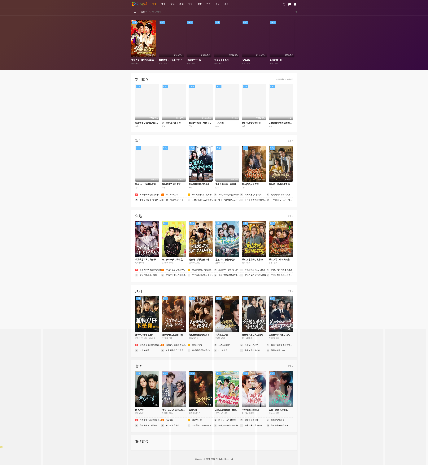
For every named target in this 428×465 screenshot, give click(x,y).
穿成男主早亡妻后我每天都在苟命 (174, 270)
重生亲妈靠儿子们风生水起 (148, 200)
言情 (190, 4)
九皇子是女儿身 (250, 60)
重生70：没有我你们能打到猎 (148, 184)
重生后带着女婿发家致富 (227, 194)
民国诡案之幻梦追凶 (251, 194)
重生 (163, 4)
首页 (154, 4)
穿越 (172, 4)
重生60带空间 (169, 194)
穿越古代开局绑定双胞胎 (279, 270)
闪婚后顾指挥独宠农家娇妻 (281, 123)
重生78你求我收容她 (172, 200)
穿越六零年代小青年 (146, 275)
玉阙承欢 (275, 60)
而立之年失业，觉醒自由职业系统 (204, 123)
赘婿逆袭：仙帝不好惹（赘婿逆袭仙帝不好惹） (209, 60)
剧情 (226, 4)
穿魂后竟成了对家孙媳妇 (253, 270)
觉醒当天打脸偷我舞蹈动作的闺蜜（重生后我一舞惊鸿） (280, 194)
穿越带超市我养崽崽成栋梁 (174, 275)
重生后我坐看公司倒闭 (199, 184)
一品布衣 (219, 123)
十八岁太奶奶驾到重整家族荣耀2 (253, 200)
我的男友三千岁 (222, 60)
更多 (290, 141)
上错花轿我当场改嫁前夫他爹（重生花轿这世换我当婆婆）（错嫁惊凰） (201, 200)
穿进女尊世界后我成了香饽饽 (280, 275)
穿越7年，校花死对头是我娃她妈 (230, 259)
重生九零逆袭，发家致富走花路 (229, 184)
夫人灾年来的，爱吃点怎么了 (175, 259)
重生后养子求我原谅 (171, 184)
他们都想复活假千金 (251, 123)
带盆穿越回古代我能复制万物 (201, 270)
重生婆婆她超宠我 (250, 184)
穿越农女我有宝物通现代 (171, 60)
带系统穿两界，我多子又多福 (148, 259)
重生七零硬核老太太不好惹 (227, 200)
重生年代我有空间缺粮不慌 (148, 194)
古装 (208, 4)
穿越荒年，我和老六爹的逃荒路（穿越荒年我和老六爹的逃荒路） (227, 270)
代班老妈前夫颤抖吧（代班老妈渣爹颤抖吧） (153, 60)
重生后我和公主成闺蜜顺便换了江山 (201, 194)
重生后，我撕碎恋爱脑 (279, 184)
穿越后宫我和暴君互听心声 (227, 275)
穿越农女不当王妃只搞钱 (253, 275)
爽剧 (181, 4)
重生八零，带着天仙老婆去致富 (283, 259)
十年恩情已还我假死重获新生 (280, 200)
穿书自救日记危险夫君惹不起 (201, 275)
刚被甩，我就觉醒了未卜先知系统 (204, 259)
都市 (199, 4)
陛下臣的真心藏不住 (171, 123)
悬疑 (217, 4)
